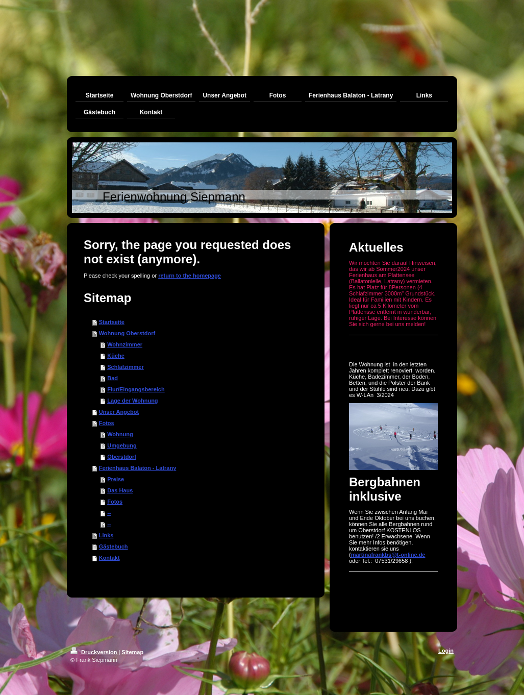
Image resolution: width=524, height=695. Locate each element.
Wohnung (120, 434)
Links (106, 535)
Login (446, 651)
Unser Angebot (119, 412)
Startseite (111, 322)
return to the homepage (189, 275)
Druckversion (94, 652)
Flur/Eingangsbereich (135, 389)
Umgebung (121, 445)
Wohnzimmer (124, 344)
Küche (115, 356)
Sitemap (132, 652)
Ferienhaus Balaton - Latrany (138, 468)
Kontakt (109, 558)
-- (109, 513)
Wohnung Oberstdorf (127, 333)
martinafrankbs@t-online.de (388, 555)
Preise (115, 479)
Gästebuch (113, 546)
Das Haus (120, 490)
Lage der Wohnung (132, 401)
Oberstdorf (121, 457)
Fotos (106, 423)
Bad (112, 378)
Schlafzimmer (125, 367)
